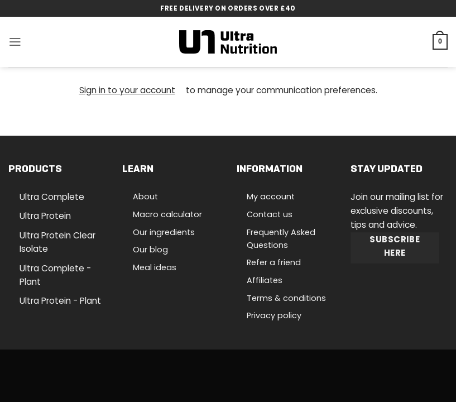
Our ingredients (164, 232)
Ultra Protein (45, 216)
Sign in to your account (127, 90)
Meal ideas (154, 267)
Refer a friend (274, 262)
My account (271, 196)
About (145, 196)
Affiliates (264, 280)
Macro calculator (167, 214)
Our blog (150, 249)
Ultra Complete (52, 197)
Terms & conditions (286, 298)
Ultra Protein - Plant (60, 301)
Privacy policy (274, 315)
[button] (15, 41)
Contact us (269, 214)
